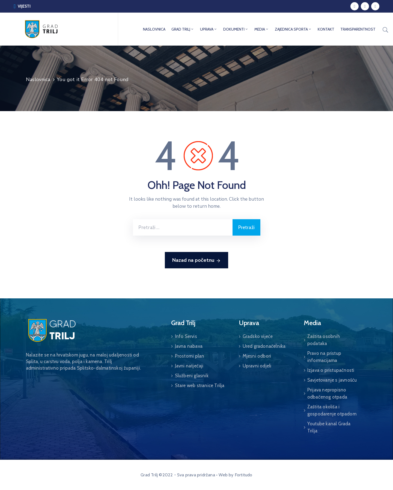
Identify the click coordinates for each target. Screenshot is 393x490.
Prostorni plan (189, 356)
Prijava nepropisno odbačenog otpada (327, 393)
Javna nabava (189, 346)
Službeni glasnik (192, 375)
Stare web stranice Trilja (200, 385)
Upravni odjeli (257, 366)
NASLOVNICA (154, 29)
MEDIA (261, 29)
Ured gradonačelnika (264, 346)
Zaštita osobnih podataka (323, 340)
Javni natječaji (189, 366)
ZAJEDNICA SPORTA (293, 29)
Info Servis (186, 336)
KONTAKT (326, 29)
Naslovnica (38, 79)
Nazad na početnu (196, 260)
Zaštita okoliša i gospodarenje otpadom (331, 410)
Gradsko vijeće (258, 336)
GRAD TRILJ (182, 29)
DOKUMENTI (235, 29)
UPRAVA (208, 29)
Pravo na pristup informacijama (324, 357)
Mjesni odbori (257, 356)
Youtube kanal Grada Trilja (329, 427)
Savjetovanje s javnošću (332, 380)
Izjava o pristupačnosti (331, 370)
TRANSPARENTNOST (358, 29)
